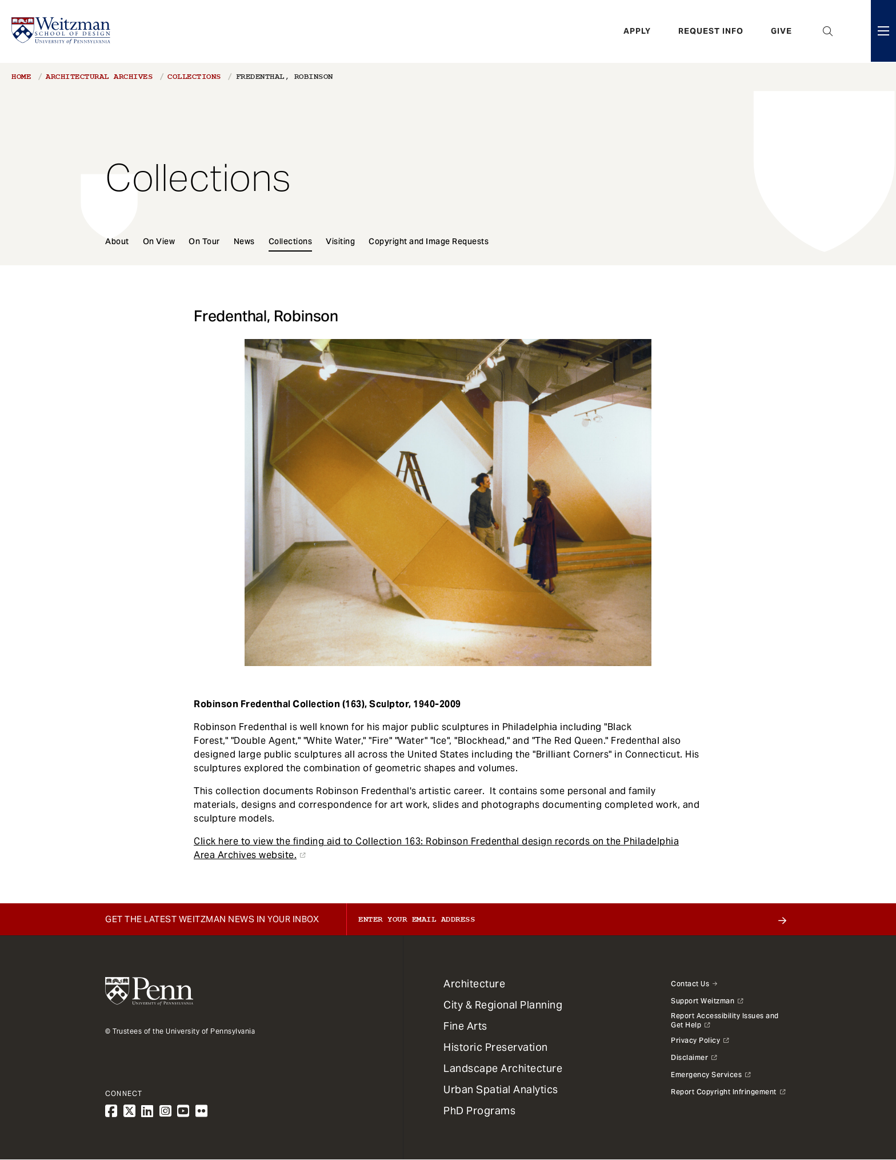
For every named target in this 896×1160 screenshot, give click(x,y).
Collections (194, 76)
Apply (637, 31)
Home (21, 76)
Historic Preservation (495, 1047)
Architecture (474, 983)
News (244, 241)
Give (781, 31)
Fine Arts (465, 1026)
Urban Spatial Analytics (500, 1089)
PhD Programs (479, 1110)
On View (159, 241)
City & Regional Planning (502, 1004)
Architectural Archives (99, 76)
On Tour (204, 241)
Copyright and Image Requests (429, 241)
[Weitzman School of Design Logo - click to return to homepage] (61, 31)
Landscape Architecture (502, 1068)
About (117, 241)
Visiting (340, 241)
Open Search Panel (828, 31)
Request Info (710, 31)
